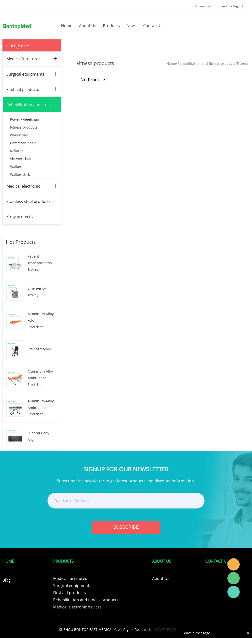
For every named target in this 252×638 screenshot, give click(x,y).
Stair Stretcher (39, 349)
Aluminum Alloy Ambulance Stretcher (41, 378)
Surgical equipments (25, 74)
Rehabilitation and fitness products (206, 63)
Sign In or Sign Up (232, 6)
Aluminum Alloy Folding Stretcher (41, 320)
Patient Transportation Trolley (40, 263)
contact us (153, 25)
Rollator (16, 150)
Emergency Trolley (37, 291)
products (111, 25)
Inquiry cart (203, 6)
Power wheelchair (24, 119)
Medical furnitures (23, 59)
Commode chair (23, 143)
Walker (15, 166)
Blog (6, 580)
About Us (160, 578)
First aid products (22, 89)
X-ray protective (21, 216)
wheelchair (19, 135)
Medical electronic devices (77, 607)
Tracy (233, 564)
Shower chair (21, 158)
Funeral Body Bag (38, 436)
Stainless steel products (28, 201)
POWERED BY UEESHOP (174, 629)
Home (171, 63)
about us (87, 25)
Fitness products (23, 127)
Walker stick (20, 174)
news (131, 25)
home (66, 25)
